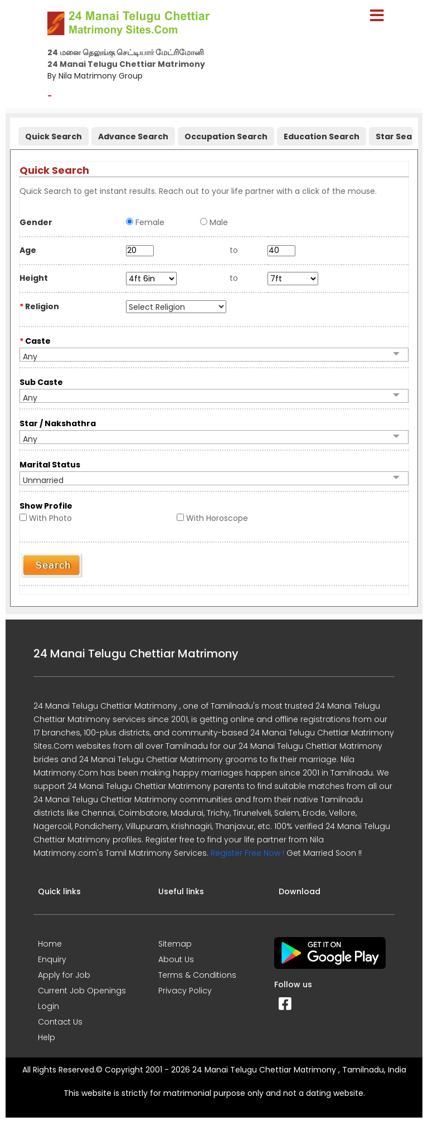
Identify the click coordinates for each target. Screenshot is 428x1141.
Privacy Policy (185, 990)
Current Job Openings (82, 990)
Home (50, 943)
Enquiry (52, 959)
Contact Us (60, 1021)
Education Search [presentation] (321, 136)
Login (48, 1006)
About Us (176, 959)
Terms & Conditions (197, 975)
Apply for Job (64, 975)
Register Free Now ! (247, 853)
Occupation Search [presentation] (226, 136)
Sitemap (175, 943)
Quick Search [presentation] (53, 136)
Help (46, 1037)
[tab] (52, 134)
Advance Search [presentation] (133, 136)
